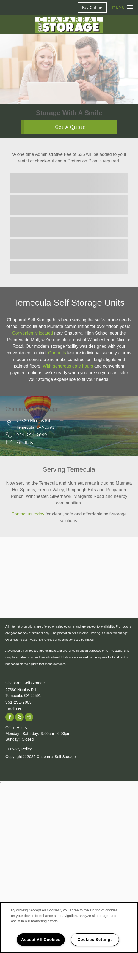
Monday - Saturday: (22, 733)
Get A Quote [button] (70, 126)
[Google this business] (29, 717)
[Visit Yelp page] (19, 717)
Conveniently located (32, 333)
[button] (92, 7)
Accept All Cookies (40, 939)
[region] (69, 927)
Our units (57, 353)
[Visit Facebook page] (9, 717)
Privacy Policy (20, 749)
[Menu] (122, 7)
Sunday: (12, 739)
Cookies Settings (95, 939)
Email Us (24, 442)
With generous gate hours (68, 366)
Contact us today (27, 514)
